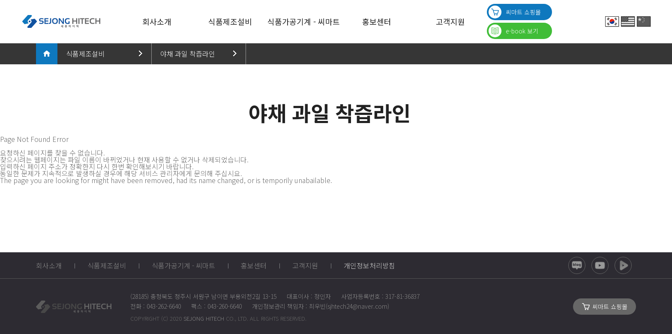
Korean (612, 21)
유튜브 (600, 265)
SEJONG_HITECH (73, 306)
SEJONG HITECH (61, 21)
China (644, 21)
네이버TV (623, 265)
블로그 (576, 265)
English (628, 21)
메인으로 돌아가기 (46, 53)
